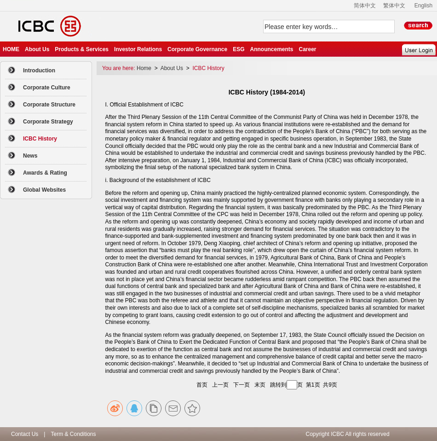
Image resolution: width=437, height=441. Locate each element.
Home (145, 68)
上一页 (220, 385)
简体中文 (365, 5)
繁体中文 (394, 5)
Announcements (271, 49)
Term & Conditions (73, 434)
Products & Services (82, 49)
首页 (201, 385)
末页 (259, 385)
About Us (37, 49)
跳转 (275, 385)
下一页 (241, 385)
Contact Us (24, 434)
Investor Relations (138, 49)
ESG (238, 49)
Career (307, 49)
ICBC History (208, 68)
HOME (11, 49)
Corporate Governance (197, 49)
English (423, 5)
